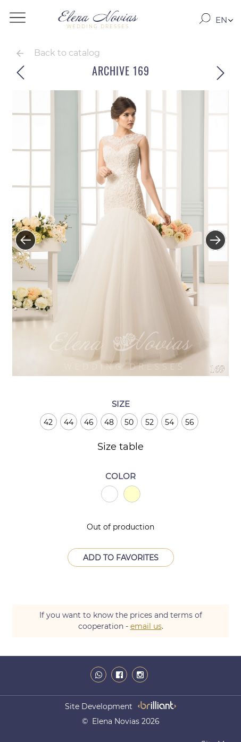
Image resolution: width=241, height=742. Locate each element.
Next (210, 234)
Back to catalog (67, 53)
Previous (20, 234)
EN (221, 20)
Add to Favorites (121, 557)
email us (146, 626)
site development (98, 706)
